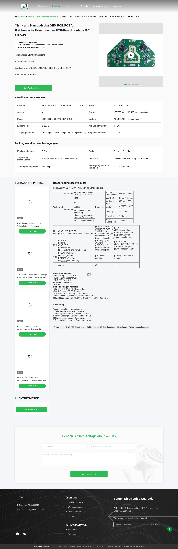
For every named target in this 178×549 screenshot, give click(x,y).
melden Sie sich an (155, 524)
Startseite (42, 6)
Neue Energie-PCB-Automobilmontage (133, 327)
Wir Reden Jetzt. (33, 88)
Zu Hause (21, 16)
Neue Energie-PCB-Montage (47, 16)
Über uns (70, 6)
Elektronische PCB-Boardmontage (101, 327)
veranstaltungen (101, 6)
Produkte (56, 6)
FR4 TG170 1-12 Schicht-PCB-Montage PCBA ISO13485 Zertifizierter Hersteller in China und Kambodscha (32, 277)
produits (31, 16)
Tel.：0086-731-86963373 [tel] (28, 505)
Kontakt (84, 6)
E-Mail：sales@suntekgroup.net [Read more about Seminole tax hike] (30, 510)
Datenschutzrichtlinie (41, 546)
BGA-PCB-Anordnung (75, 327)
